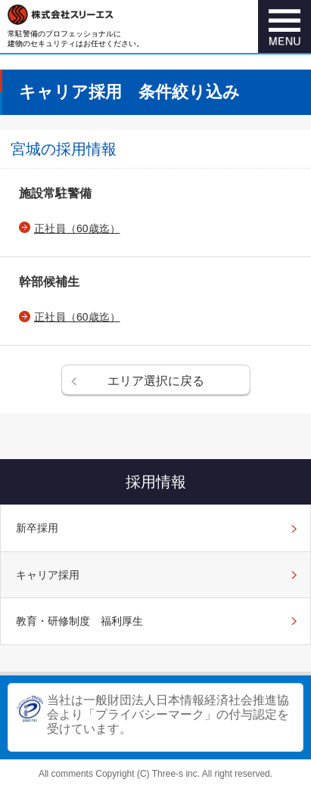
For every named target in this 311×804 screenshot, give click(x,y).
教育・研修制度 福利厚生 (79, 621)
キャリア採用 (47, 575)
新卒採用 (37, 528)
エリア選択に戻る (155, 380)
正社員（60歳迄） (77, 228)
